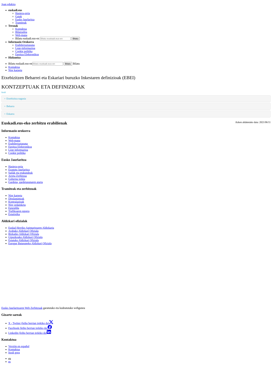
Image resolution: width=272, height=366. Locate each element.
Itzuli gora (14, 352)
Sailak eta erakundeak (20, 172)
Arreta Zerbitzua (17, 175)
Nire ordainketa (17, 204)
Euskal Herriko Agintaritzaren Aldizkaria (31, 227)
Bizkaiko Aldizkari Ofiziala (23, 234)
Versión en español (18, 346)
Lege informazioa (18, 149)
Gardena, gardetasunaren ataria (25, 182)
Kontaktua (21, 28)
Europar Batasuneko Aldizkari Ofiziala (30, 243)
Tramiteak (21, 22)
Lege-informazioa (25, 48)
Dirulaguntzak (16, 198)
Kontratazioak (16, 201)
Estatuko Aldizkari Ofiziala (23, 240)
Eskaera (10, 113)
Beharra (10, 106)
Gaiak (18, 16)
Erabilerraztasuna (25, 45)
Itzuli (3, 92)
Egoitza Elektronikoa (27, 54)
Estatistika (14, 214)
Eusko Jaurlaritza (25, 19)
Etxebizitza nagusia (16, 98)
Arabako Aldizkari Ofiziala (23, 230)
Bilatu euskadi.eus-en (27, 38)
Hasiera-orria (22, 13)
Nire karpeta (15, 70)
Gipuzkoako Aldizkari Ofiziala (25, 237)
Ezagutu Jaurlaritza (19, 169)
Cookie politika (23, 51)
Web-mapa (21, 35)
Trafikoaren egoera (18, 211)
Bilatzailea (21, 32)
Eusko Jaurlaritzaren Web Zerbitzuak (21, 307)
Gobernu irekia (16, 179)
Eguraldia (13, 208)
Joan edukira (8, 4)
